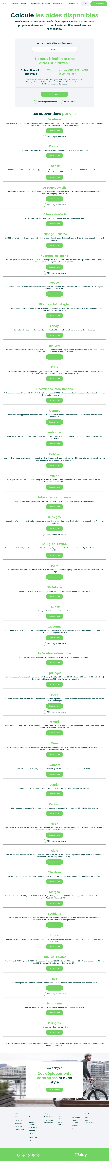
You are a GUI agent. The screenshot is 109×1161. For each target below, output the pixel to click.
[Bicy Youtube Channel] (28, 1155)
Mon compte (73, 4)
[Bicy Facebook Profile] (18, 1155)
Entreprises (46, 4)
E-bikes (15, 4)
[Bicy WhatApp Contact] (38, 1155)
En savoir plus (54, 131)
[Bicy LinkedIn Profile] (33, 1155)
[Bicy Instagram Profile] (23, 1155)
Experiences (35, 4)
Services (32, 1114)
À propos (61, 1114)
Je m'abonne (98, 4)
